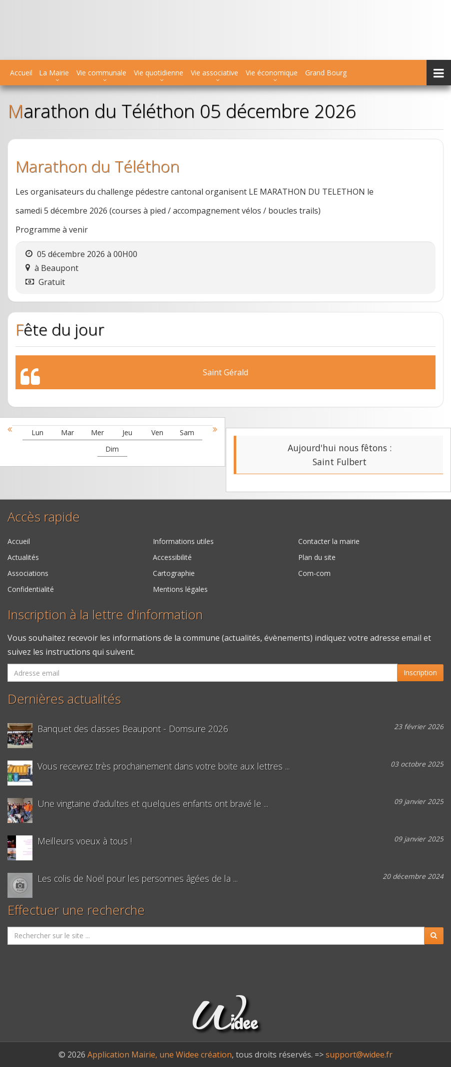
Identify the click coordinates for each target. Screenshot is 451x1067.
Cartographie (174, 573)
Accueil (21, 72)
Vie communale (101, 72)
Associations (27, 573)
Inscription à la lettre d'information (105, 614)
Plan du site (317, 557)
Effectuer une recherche (76, 910)
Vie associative (214, 72)
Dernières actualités (64, 699)
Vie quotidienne (158, 72)
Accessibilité (172, 557)
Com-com (314, 573)
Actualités (23, 557)
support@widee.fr (359, 1054)
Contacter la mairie (329, 541)
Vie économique (272, 72)
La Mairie (54, 72)
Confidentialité (30, 589)
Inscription (420, 672)
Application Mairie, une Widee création (159, 1054)
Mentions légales (180, 589)
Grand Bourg (326, 72)
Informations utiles (183, 541)
